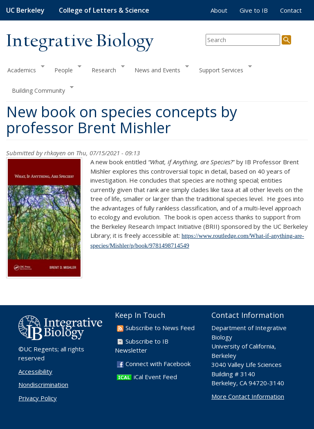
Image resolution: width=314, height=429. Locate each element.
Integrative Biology (79, 41)
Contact (291, 10)
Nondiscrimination (43, 384)
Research (105, 69)
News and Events (159, 69)
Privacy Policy (37, 398)
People (65, 69)
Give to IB (254, 10)
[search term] (243, 40)
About (219, 10)
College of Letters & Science (104, 10)
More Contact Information (247, 396)
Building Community (40, 89)
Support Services (222, 69)
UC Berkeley (25, 10)
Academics (25, 69)
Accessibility (35, 371)
